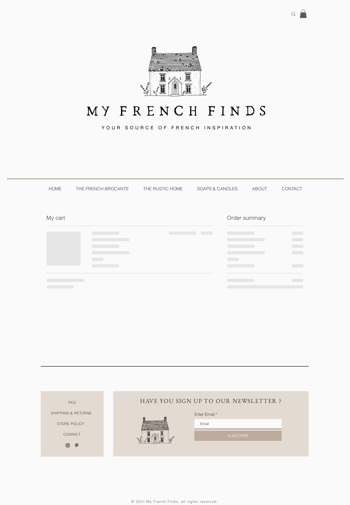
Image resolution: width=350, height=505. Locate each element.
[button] (303, 14)
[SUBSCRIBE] (238, 436)
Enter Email (204, 414)
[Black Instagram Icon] (67, 445)
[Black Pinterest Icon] (76, 445)
